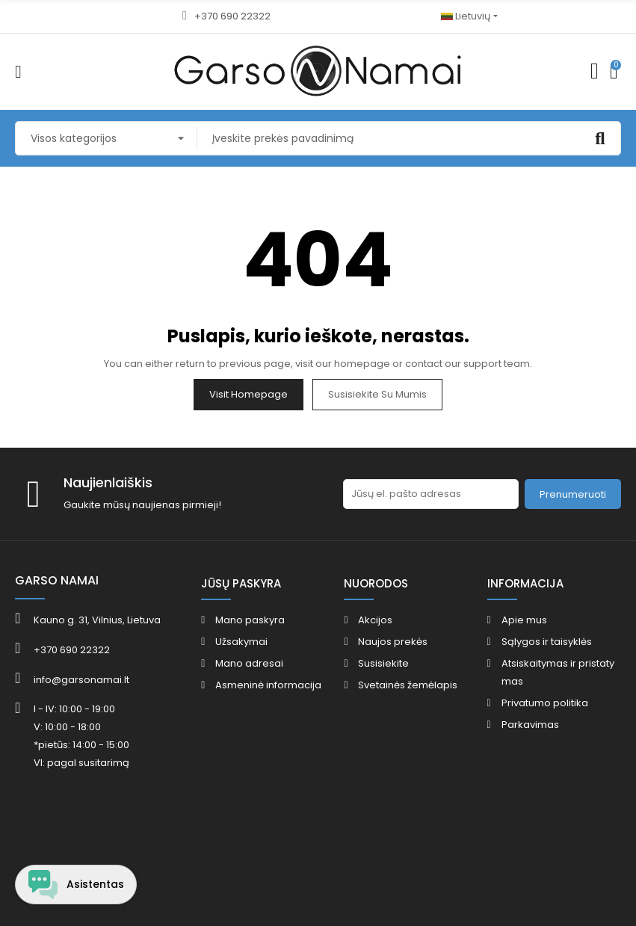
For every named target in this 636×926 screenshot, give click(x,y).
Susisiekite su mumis (377, 394)
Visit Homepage (248, 394)
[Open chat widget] (76, 883)
